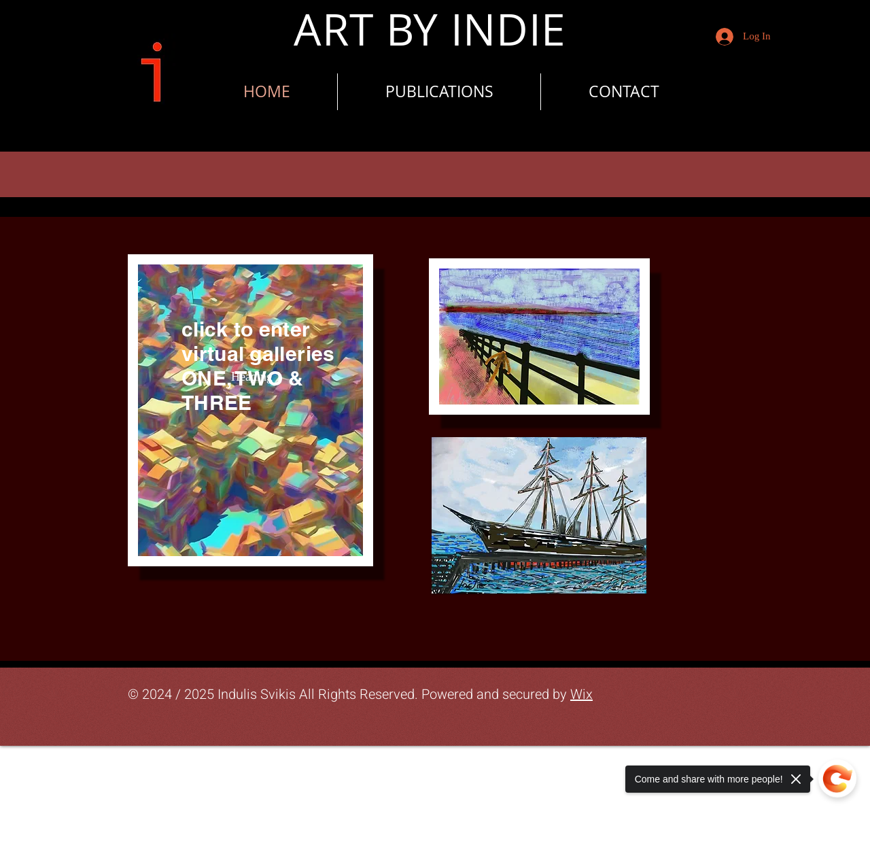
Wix (581, 694)
